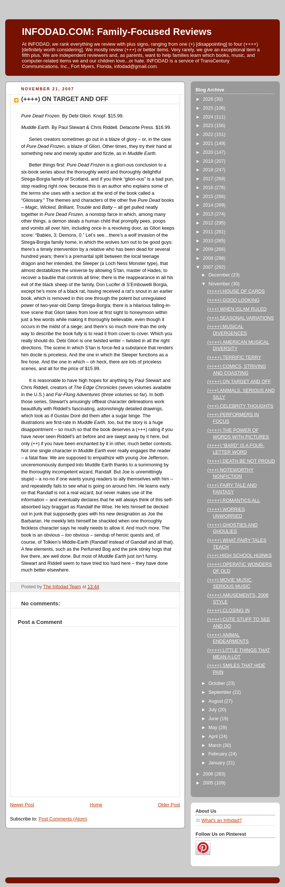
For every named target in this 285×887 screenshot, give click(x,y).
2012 (209, 223)
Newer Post (22, 804)
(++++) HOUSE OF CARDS (236, 291)
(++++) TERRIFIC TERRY (234, 357)
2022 (209, 134)
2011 (209, 231)
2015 (209, 196)
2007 (209, 267)
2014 (209, 205)
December (220, 275)
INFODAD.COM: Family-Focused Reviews (117, 31)
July (213, 709)
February (219, 754)
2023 (209, 125)
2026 (209, 99)
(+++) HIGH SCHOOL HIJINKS (239, 555)
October (217, 683)
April (214, 736)
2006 (209, 774)
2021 (209, 143)
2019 (209, 161)
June (214, 718)
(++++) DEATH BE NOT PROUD (241, 461)
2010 (209, 240)
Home (96, 804)
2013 (209, 214)
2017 (209, 178)
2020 (209, 152)
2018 (209, 169)
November (220, 284)
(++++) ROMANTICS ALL (233, 500)
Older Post (169, 804)
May (214, 727)
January (217, 762)
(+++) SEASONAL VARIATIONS (240, 318)
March (216, 745)
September (221, 692)
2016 (209, 187)
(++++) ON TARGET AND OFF (239, 381)
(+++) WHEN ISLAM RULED (237, 309)
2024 (209, 117)
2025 (209, 108)
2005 (209, 783)
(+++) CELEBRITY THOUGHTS (240, 406)
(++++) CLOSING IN (228, 610)
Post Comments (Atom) (63, 819)
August (217, 701)
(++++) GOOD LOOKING (233, 300)
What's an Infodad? (222, 820)
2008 (209, 258)
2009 (209, 249)
